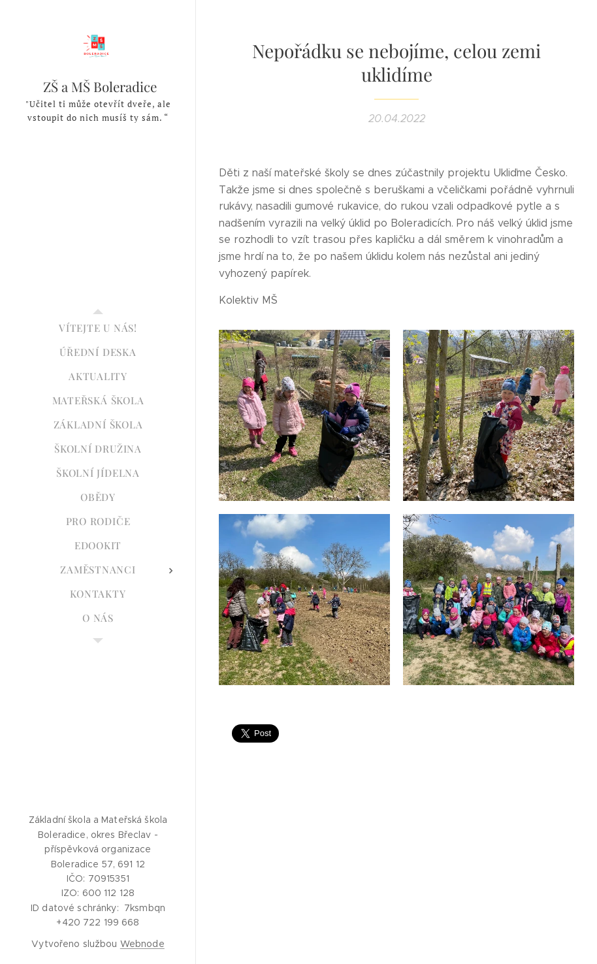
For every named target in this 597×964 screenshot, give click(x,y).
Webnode (142, 944)
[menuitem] (98, 328)
